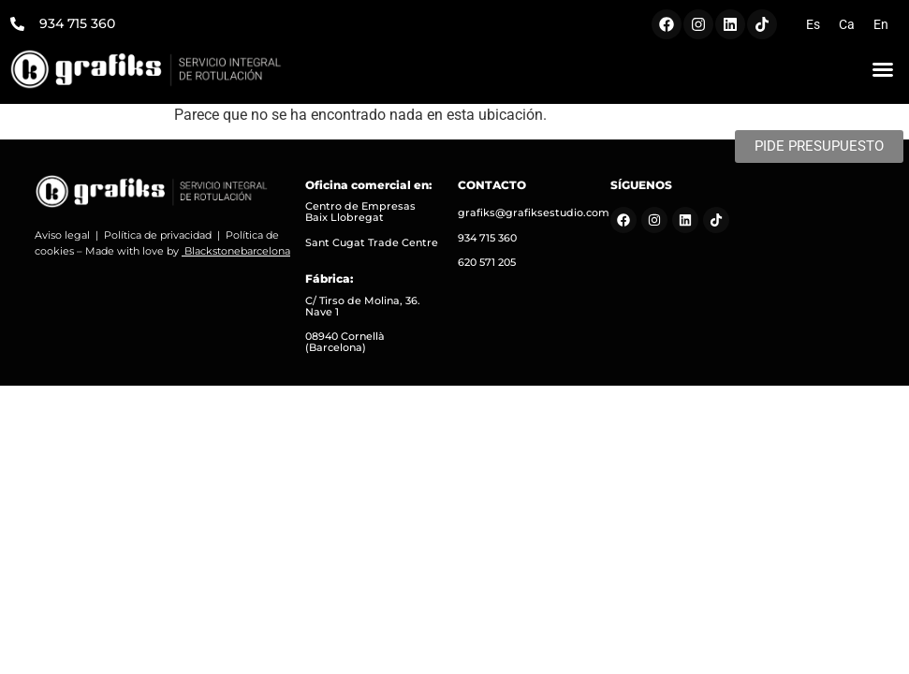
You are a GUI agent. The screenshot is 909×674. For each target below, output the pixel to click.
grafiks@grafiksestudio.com (533, 212)
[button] (883, 69)
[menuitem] (813, 24)
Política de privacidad (158, 235)
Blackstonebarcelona (237, 250)
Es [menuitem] (813, 24)
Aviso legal (62, 235)
